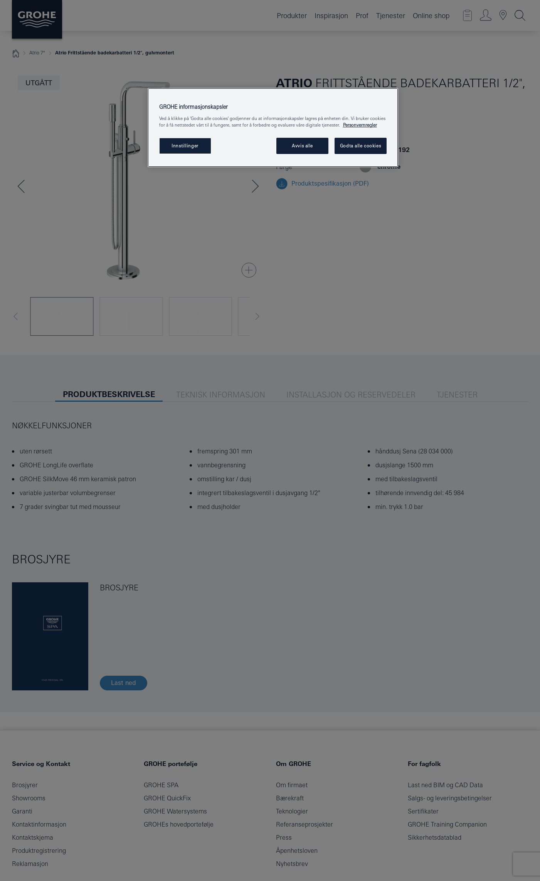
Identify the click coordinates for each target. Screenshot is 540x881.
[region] (273, 127)
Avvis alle (302, 145)
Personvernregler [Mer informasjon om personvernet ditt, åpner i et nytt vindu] (360, 124)
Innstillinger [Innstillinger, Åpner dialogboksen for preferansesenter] (185, 145)
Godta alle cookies (360, 145)
